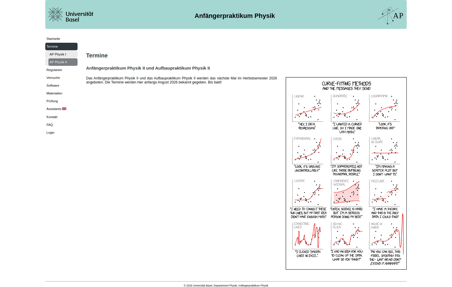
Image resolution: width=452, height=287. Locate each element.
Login (50, 132)
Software (52, 85)
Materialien (54, 93)
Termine (52, 46)
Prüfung (52, 101)
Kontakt (51, 117)
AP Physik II (58, 62)
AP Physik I (58, 54)
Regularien (54, 70)
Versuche (53, 77)
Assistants (56, 109)
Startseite (53, 38)
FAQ (49, 124)
